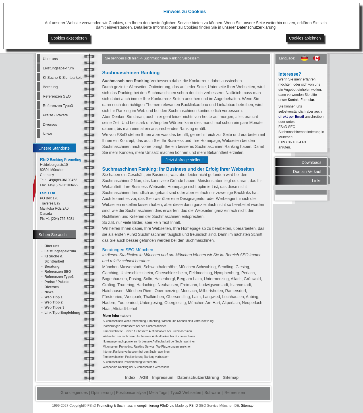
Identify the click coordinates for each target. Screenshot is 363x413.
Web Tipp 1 (54, 297)
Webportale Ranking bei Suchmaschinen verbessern (136, 367)
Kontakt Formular (301, 100)
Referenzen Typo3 (58, 106)
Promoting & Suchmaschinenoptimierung (128, 406)
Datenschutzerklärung (198, 377)
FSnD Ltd (167, 406)
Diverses (50, 124)
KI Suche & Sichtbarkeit (62, 77)
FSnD (193, 406)
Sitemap (230, 377)
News (47, 134)
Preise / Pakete (55, 115)
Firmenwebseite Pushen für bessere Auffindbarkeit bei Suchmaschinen (147, 331)
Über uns (50, 59)
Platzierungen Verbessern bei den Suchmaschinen (135, 326)
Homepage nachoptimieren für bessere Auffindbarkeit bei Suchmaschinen (149, 341)
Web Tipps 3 (55, 307)
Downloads (311, 162)
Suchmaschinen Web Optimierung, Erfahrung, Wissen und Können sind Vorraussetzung (158, 321)
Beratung (50, 87)
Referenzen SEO (57, 96)
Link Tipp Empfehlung (62, 313)
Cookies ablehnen (305, 38)
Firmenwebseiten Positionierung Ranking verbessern (136, 356)
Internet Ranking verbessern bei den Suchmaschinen (136, 351)
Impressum (162, 377)
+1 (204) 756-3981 (60, 219)
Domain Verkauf (307, 171)
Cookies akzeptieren (69, 38)
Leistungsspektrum (58, 68)
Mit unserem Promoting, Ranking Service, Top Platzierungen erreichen (147, 346)
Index (130, 377)
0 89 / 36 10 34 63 (292, 142)
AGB (143, 377)
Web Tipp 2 (54, 302)
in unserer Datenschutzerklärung (246, 27)
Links (316, 180)
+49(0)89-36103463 (62, 180)
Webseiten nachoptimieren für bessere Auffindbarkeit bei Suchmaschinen (149, 336)
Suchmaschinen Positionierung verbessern (130, 362)
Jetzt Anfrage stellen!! (185, 160)
